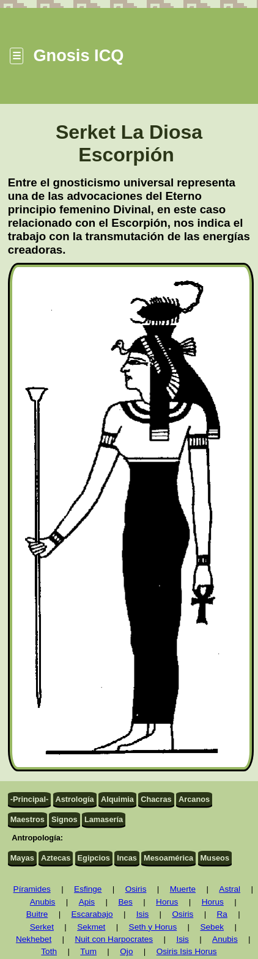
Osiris (136, 889)
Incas (127, 857)
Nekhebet (33, 939)
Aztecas (55, 857)
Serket (42, 926)
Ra (222, 914)
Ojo (126, 951)
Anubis (43, 901)
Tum (88, 951)
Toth (49, 951)
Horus (167, 901)
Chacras (156, 799)
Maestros (27, 819)
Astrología (74, 799)
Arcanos (194, 799)
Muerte (183, 889)
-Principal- (29, 799)
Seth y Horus (153, 926)
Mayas (22, 857)
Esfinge (87, 889)
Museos (214, 857)
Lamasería (103, 819)
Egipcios (94, 857)
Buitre (37, 914)
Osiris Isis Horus (187, 951)
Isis (142, 914)
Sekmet (91, 926)
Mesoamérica (168, 857)
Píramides (32, 889)
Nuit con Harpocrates (114, 939)
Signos (64, 819)
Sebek (212, 926)
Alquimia (117, 799)
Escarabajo (92, 914)
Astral (229, 889)
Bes (125, 901)
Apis (87, 901)
